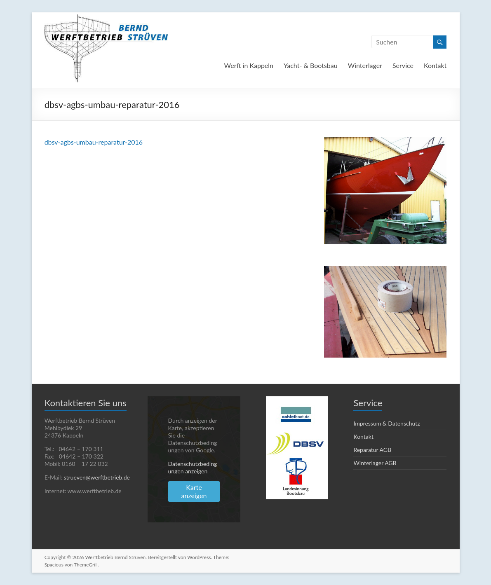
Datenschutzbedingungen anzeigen (192, 467)
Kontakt (435, 65)
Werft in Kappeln (248, 65)
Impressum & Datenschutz (386, 423)
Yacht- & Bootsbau (311, 65)
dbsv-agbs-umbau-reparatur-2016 (94, 142)
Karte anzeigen (194, 491)
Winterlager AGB (374, 462)
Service (402, 65)
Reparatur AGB (372, 449)
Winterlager (365, 65)
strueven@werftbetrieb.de (96, 477)
